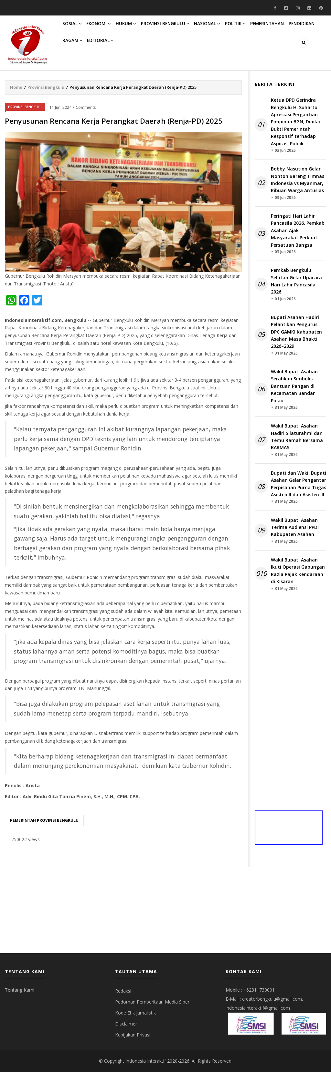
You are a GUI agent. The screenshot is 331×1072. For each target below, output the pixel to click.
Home (16, 87)
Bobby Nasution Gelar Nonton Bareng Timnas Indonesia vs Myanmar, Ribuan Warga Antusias (297, 179)
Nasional (224, 28)
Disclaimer (126, 1024)
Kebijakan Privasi (132, 1035)
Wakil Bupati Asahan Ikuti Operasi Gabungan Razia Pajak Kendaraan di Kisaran (298, 570)
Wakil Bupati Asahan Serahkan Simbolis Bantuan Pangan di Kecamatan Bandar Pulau (294, 386)
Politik (256, 28)
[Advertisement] (123, 898)
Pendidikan (77, 55)
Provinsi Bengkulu (178, 28)
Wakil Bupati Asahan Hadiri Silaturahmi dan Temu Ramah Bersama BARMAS (297, 436)
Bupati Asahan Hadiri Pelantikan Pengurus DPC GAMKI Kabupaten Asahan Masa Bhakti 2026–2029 (296, 331)
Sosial (74, 28)
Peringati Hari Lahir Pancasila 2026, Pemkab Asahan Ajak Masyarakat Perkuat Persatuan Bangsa (298, 230)
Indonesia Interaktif (145, 1061)
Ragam (109, 55)
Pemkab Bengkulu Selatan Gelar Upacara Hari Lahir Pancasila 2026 (296, 281)
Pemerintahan (292, 28)
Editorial (141, 55)
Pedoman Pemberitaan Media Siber (152, 1002)
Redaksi (123, 991)
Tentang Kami (19, 990)
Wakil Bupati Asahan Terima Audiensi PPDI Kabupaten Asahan (295, 527)
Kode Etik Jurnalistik (135, 1013)
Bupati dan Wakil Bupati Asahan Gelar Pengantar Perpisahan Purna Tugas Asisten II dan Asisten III (298, 484)
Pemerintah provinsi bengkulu (44, 820)
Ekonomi (104, 28)
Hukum (136, 28)
